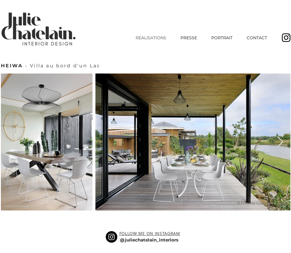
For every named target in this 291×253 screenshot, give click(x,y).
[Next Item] (280, 142)
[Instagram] (111, 237)
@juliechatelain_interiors (149, 240)
